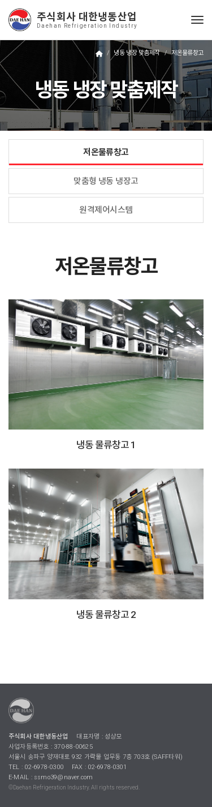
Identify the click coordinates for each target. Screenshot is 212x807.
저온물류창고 (106, 152)
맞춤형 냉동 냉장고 (106, 181)
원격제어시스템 (105, 210)
